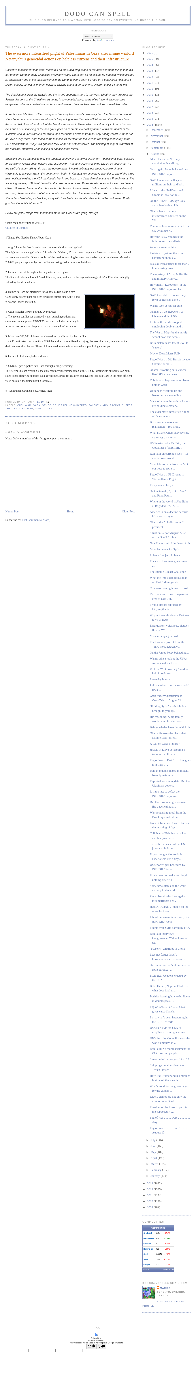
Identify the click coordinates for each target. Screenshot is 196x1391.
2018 (150, 100)
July (153, 1140)
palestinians (98, 405)
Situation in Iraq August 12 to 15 (169, 1059)
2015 (150, 118)
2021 (150, 82)
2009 (150, 1207)
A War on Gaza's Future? (165, 743)
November (157, 135)
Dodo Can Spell (98, 13)
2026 (150, 52)
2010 (150, 1201)
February (156, 1170)
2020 (150, 88)
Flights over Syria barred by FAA (170, 927)
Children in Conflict (16, 227)
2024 (150, 64)
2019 (150, 94)
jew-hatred (78, 405)
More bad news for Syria (165, 549)
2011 (150, 1195)
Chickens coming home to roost (169, 588)
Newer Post (12, 511)
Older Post (128, 511)
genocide (49, 405)
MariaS (165, 1288)
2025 (150, 58)
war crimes (43, 408)
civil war (24, 405)
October (156, 141)
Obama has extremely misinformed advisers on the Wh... (168, 216)
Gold (145, 1254)
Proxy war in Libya (161, 485)
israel (63, 405)
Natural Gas (148, 1238)
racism (115, 405)
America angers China (163, 247)
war (30, 408)
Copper (146, 1265)
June (154, 1146)
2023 (150, 70)
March (155, 1164)
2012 (150, 1189)
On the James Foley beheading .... (170, 652)
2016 (150, 112)
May (154, 1152)
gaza (36, 405)
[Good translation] (91, 1346)
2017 (150, 106)
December (157, 129)
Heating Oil (148, 1249)
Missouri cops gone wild (164, 636)
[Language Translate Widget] (98, 36)
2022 (150, 76)
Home (70, 511)
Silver (146, 1259)
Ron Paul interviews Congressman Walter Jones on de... (169, 938)
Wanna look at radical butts (166, 305)
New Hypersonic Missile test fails (170, 543)
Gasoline (147, 1244)
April (154, 1158)
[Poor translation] (101, 1346)
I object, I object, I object (165, 555)
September (157, 147)
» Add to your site (168, 1269)
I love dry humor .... (162, 679)
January (156, 1175)
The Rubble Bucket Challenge (168, 571)
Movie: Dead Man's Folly (165, 353)
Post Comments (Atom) (36, 519)
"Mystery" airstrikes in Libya (167, 948)
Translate (105, 40)
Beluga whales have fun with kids (170, 727)
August (155, 153)
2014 (150, 124)
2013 (150, 1183)
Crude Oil (147, 1233)
